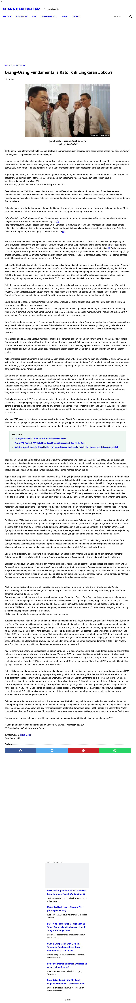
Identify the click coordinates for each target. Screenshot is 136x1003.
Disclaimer (58, 996)
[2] (63, 262)
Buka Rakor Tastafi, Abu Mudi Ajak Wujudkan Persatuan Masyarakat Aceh (115, 241)
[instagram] (128, 6)
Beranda (9, 12)
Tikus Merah (25, 956)
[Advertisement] (47, 38)
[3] (21, 285)
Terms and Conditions (83, 996)
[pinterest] (57, 971)
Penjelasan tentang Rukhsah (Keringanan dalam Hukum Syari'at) (114, 221)
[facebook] (109, 6)
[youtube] (122, 6)
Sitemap (68, 996)
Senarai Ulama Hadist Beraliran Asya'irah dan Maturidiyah (121, 299)
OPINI (36, 12)
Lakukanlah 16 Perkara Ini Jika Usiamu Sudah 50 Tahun (122, 375)
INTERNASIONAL (51, 12)
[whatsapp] (78, 971)
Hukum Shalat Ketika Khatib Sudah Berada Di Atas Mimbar (121, 360)
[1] (13, 248)
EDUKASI (78, 12)
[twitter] (116, 6)
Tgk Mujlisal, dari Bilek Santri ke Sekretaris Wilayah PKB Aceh (40, 539)
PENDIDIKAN (23, 12)
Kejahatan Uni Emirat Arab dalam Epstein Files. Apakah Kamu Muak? (122, 344)
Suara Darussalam (23, 6)
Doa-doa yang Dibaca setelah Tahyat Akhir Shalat (120, 271)
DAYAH (66, 12)
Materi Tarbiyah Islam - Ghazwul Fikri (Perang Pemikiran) (112, 152)
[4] (14, 325)
